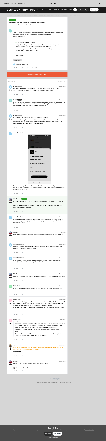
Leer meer (13, 3)
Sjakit (14, 285)
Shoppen (6, 3)
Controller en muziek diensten (46, 15)
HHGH (15, 30)
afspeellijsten (17, 60)
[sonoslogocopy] (53, 3)
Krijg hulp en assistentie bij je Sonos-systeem (25, 15)
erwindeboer (16, 133)
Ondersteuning (21, 3)
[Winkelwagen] (100, 3)
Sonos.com (72, 9)
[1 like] (20, 64)
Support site (64, 9)
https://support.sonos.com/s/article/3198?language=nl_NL (48, 234)
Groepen (56, 9)
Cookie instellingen (53, 382)
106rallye (15, 199)
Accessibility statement (65, 382)
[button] (83, 9)
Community (10, 15)
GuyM (14, 345)
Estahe (15, 299)
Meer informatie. (89, 430)
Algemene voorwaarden (41, 382)
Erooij (15, 86)
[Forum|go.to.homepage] (21, 9)
